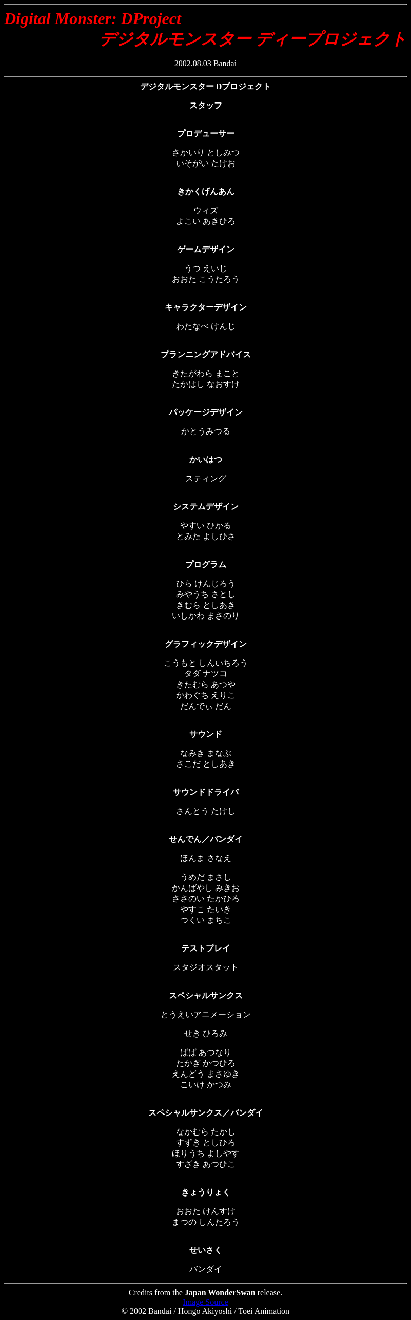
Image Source (205, 1301)
